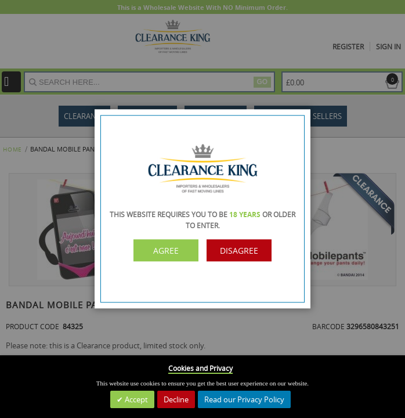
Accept (135, 399)
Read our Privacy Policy (244, 399)
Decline (176, 399)
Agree (166, 250)
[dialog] (202, 209)
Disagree (239, 250)
